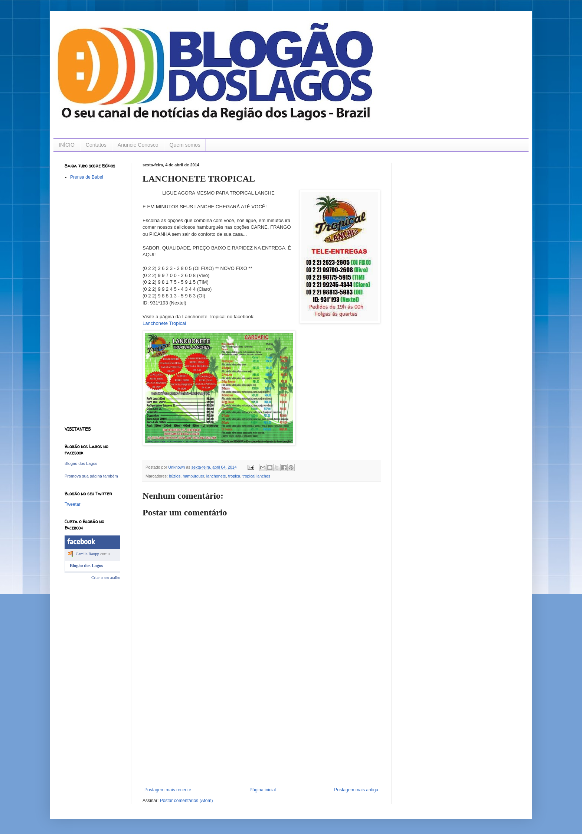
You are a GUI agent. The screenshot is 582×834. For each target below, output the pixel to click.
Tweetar (73, 504)
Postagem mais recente (167, 789)
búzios (174, 476)
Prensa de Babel (86, 177)
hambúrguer (193, 476)
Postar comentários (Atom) (186, 800)
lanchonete (216, 476)
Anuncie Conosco (138, 145)
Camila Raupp (87, 553)
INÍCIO (67, 145)
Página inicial (262, 789)
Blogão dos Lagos (81, 463)
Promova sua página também (91, 476)
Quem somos (185, 145)
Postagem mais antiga (356, 789)
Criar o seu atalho (105, 577)
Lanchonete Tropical (164, 323)
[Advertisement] (261, 731)
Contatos (96, 145)
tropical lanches (256, 476)
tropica (234, 476)
